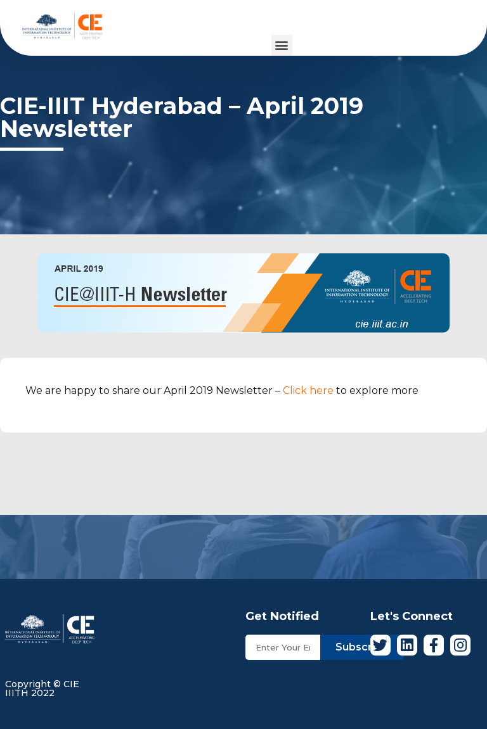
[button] (281, 45)
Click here (308, 390)
